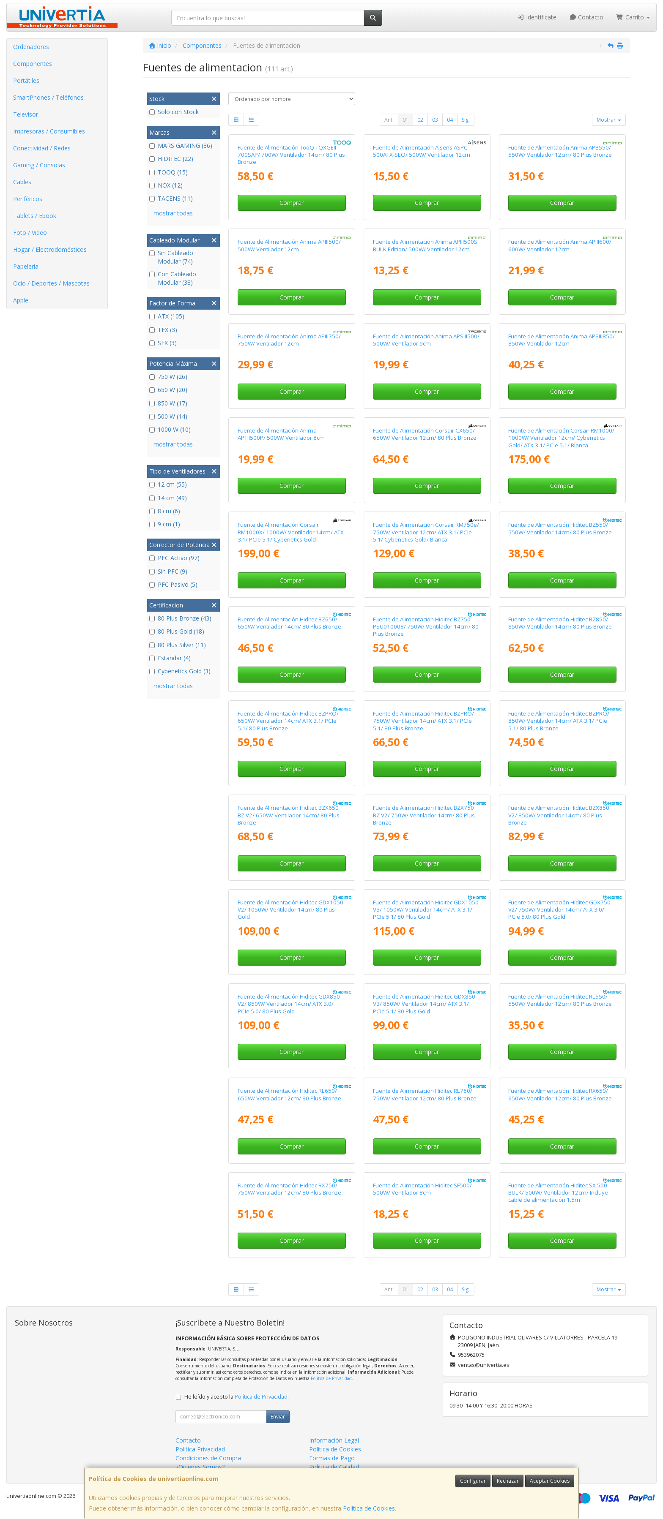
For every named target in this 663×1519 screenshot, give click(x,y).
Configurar (473, 1480)
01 (405, 119)
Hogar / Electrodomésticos (50, 249)
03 (435, 119)
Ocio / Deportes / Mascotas (51, 283)
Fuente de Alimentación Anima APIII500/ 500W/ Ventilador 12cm (289, 245)
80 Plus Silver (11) (177, 645)
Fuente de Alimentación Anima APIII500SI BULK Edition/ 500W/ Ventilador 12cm (426, 245)
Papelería (25, 266)
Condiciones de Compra (208, 1458)
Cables (22, 182)
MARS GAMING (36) (180, 146)
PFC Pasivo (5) (173, 584)
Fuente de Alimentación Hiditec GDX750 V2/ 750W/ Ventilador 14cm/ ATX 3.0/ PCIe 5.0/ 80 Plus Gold (559, 909)
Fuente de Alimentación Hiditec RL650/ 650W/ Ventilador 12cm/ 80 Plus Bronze (289, 1094)
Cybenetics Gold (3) (180, 671)
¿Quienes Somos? (200, 1467)
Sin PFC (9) (168, 571)
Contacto (586, 17)
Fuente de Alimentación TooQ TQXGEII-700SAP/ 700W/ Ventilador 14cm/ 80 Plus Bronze (291, 155)
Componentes (32, 64)
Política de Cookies (369, 1508)
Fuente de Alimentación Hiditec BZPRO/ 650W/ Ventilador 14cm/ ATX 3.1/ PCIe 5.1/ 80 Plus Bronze (288, 721)
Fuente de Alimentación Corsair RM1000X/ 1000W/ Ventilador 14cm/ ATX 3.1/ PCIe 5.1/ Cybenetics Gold (291, 532)
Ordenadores (31, 47)
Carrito (633, 17)
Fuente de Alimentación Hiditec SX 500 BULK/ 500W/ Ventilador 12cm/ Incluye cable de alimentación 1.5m (558, 1192)
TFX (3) (163, 330)
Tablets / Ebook (34, 216)
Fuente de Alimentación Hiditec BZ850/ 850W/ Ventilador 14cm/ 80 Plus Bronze (560, 622)
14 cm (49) (168, 498)
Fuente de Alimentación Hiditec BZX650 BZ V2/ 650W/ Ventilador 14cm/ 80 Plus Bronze (289, 815)
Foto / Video (30, 233)
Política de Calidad (334, 1467)
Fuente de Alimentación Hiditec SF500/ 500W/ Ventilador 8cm (422, 1188)
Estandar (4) (170, 658)
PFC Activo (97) (174, 558)
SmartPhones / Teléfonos (48, 97)
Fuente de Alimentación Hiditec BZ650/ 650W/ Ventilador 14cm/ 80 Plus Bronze (289, 622)
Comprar (291, 203)
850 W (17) (168, 403)
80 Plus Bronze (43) (180, 618)
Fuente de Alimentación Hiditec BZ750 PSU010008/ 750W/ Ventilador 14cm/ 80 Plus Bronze (426, 626)
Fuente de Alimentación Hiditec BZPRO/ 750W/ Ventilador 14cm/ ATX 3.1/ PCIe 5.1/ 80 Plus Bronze (423, 721)
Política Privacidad (200, 1449)
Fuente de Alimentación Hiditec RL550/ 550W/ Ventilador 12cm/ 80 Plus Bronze (560, 1000)
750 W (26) (168, 377)
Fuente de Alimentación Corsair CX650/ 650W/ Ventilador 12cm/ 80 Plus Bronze (425, 434)
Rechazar (508, 1480)
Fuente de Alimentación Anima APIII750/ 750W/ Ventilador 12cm (289, 339)
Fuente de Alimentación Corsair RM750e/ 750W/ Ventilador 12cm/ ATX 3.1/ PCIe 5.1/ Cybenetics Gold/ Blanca (426, 532)
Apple (20, 300)
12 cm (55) (168, 484)
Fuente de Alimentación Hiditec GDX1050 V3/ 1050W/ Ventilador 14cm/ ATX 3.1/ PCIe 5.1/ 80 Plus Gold (426, 909)
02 (420, 119)
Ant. (389, 119)
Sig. (466, 119)
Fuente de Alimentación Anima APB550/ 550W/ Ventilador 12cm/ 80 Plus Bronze (560, 151)
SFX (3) (163, 343)
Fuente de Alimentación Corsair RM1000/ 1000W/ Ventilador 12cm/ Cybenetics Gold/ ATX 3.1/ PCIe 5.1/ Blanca (561, 438)
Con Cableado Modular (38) (172, 278)
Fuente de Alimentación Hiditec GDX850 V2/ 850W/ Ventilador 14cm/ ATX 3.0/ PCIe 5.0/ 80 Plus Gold (289, 1004)
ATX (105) (166, 316)
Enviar (278, 1416)
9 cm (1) (164, 524)
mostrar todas (173, 213)
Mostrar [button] (609, 119)
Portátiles (26, 80)
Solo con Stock (174, 112)
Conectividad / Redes (42, 148)
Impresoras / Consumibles (49, 131)
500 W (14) (168, 416)
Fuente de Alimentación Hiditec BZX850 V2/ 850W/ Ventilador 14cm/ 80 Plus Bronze (558, 815)
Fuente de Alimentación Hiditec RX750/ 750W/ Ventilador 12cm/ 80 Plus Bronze (289, 1188)
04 (450, 119)
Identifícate (536, 17)
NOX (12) (166, 185)
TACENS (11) (171, 198)
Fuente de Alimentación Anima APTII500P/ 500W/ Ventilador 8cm (281, 434)
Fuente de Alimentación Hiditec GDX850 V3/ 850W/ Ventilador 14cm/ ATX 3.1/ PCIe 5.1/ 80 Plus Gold (424, 1004)
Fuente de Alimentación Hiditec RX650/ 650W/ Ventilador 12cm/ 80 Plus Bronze (560, 1094)
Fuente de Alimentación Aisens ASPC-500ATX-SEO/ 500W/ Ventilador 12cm (421, 151)
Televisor (25, 114)
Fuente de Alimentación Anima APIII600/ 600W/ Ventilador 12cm (559, 245)
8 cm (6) (164, 511)
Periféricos (27, 199)
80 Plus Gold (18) (176, 631)
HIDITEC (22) (171, 159)
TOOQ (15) (168, 172)
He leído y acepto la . (236, 1396)
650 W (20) (168, 390)
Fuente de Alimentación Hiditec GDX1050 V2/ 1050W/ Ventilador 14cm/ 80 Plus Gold (290, 909)
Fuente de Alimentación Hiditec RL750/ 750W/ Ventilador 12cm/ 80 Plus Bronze (425, 1094)
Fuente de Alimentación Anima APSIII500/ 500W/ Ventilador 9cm (426, 339)
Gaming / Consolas (39, 165)
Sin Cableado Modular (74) (171, 257)
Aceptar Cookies (550, 1480)
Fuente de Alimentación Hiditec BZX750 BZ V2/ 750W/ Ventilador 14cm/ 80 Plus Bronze (424, 815)
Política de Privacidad (331, 1378)
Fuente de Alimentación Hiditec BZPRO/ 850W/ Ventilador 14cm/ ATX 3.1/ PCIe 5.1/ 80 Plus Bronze (558, 721)
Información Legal (334, 1440)
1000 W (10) (170, 429)
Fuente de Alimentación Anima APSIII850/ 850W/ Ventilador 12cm (561, 339)
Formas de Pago (332, 1458)
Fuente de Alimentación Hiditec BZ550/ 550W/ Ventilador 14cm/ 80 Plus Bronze (560, 528)
